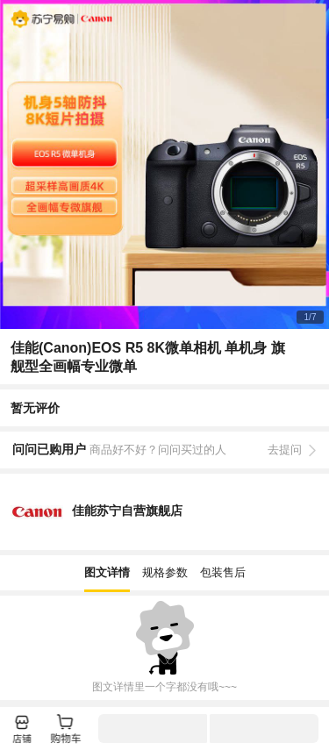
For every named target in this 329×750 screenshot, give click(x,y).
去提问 (285, 449)
